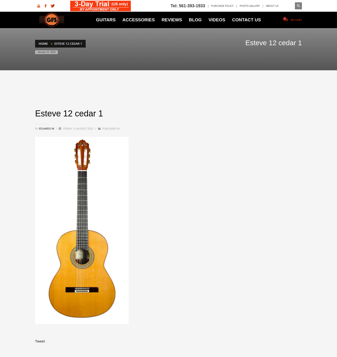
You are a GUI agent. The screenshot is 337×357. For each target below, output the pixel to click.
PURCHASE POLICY (222, 5)
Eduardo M (47, 128)
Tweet (40, 341)
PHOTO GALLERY (250, 5)
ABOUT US (272, 5)
